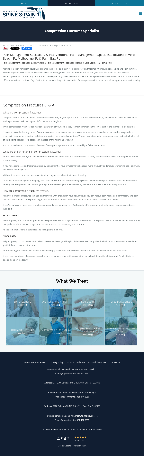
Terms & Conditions (76, 362)
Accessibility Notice (97, 362)
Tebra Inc (43, 362)
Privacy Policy (57, 362)
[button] (119, 3)
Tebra (84, 445)
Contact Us (115, 362)
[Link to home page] (23, 13)
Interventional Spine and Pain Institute (18, 45)
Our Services (43, 45)
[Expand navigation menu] (140, 13)
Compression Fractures (62, 45)
